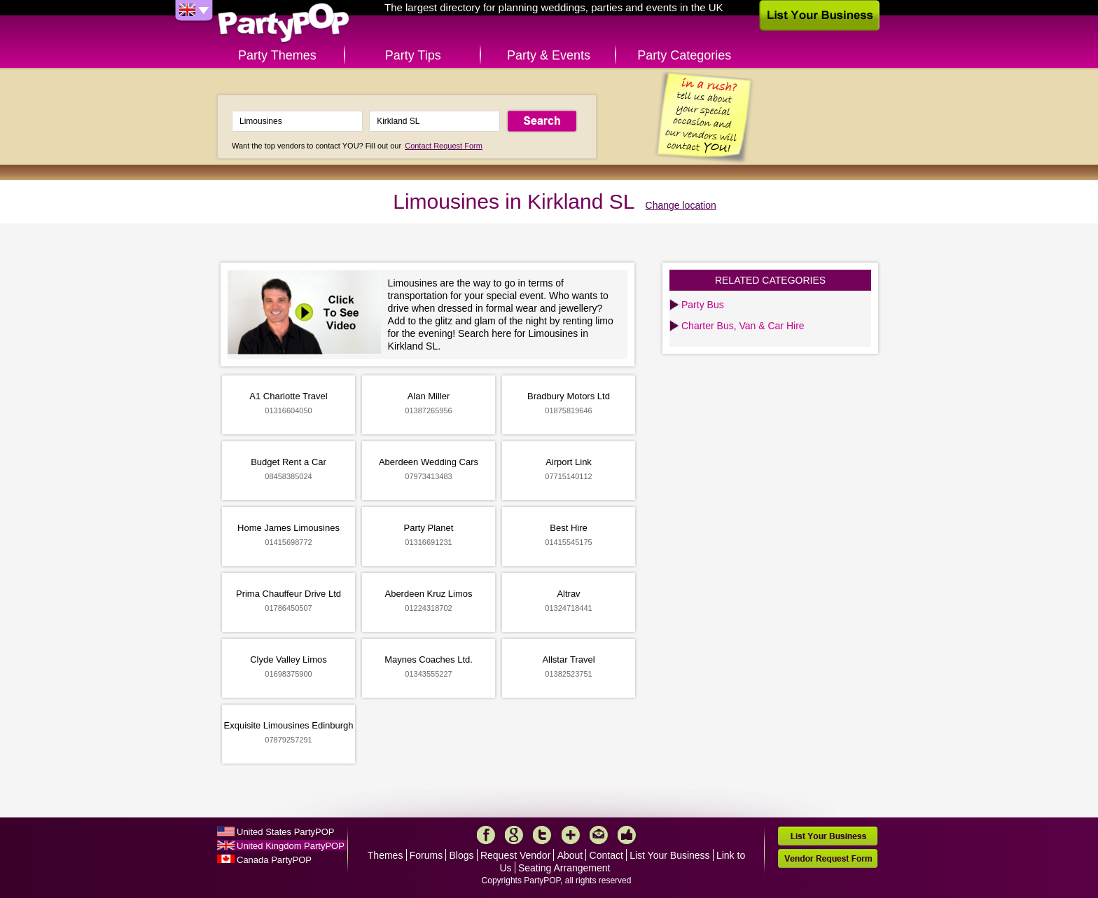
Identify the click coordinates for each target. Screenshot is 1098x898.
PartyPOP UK (283, 23)
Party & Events (548, 55)
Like (627, 835)
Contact (606, 855)
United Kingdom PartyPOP (291, 846)
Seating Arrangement (564, 867)
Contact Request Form (443, 145)
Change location (681, 205)
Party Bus (702, 304)
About (570, 855)
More (571, 835)
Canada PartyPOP (274, 860)
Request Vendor (515, 855)
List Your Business (669, 855)
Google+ (514, 835)
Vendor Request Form (827, 858)
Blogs (462, 855)
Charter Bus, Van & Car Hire (743, 325)
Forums (426, 855)
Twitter (542, 835)
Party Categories (684, 55)
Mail (599, 835)
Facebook (486, 835)
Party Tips (413, 55)
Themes (385, 855)
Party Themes (277, 55)
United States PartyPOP (285, 832)
